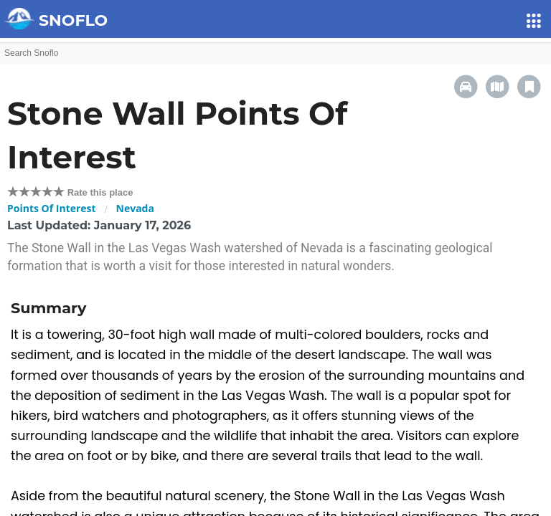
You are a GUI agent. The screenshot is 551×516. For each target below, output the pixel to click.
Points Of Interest (51, 208)
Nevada (135, 208)
